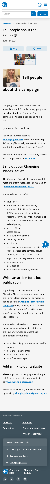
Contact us (8, 428)
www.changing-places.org (19, 381)
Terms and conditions (33, 428)
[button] (40, 4)
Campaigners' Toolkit (17, 456)
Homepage (7, 23)
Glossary (7, 422)
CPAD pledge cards (16, 462)
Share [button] (37, 48)
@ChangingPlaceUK (13, 139)
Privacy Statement (32, 433)
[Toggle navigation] (45, 4)
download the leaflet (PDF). (19, 186)
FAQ (13, 48)
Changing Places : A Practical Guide (23, 449)
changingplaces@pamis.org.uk (31, 393)
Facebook (29, 158)
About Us (27, 422)
